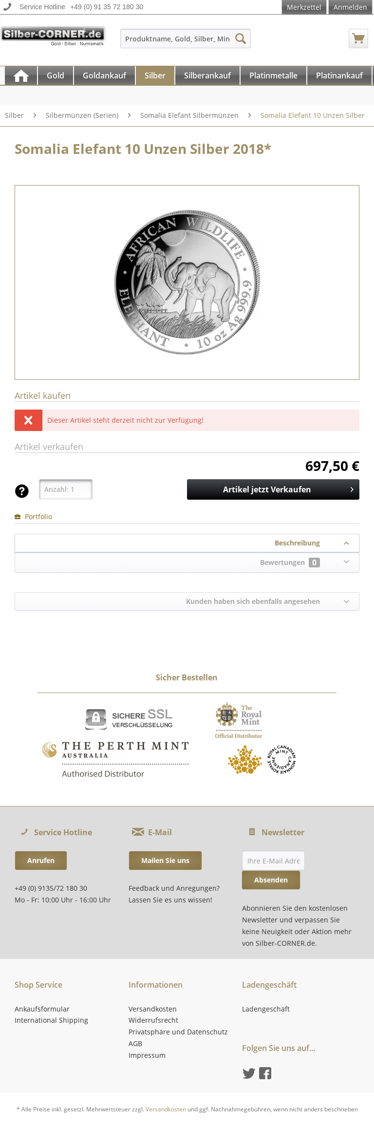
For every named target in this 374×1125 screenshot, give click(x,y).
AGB (135, 1043)
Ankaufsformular (42, 1008)
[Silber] (155, 75)
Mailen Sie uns (165, 860)
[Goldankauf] (104, 75)
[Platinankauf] (339, 75)
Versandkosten (153, 1008)
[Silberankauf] (207, 75)
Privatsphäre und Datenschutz (178, 1031)
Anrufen (41, 860)
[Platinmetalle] (273, 75)
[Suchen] (240, 38)
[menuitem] (185, 43)
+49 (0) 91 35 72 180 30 (106, 7)
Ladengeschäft (266, 1008)
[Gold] (55, 75)
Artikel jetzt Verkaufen (288, 488)
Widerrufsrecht (153, 1020)
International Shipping (51, 1020)
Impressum (147, 1055)
